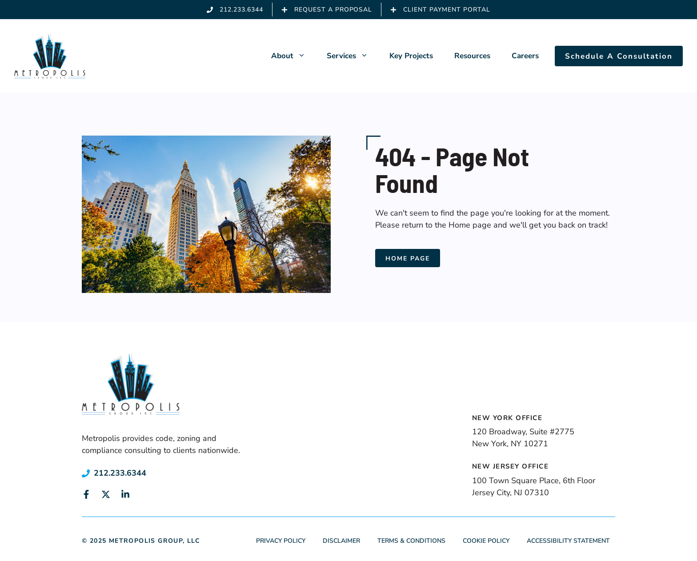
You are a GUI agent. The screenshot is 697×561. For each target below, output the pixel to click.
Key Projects (411, 56)
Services (353, 56)
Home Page (407, 258)
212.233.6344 (120, 473)
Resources (472, 56)
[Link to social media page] (86, 494)
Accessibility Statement (568, 541)
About (293, 56)
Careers (525, 56)
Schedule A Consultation (619, 56)
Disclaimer (341, 541)
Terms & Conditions (411, 541)
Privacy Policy (280, 541)
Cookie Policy (486, 541)
